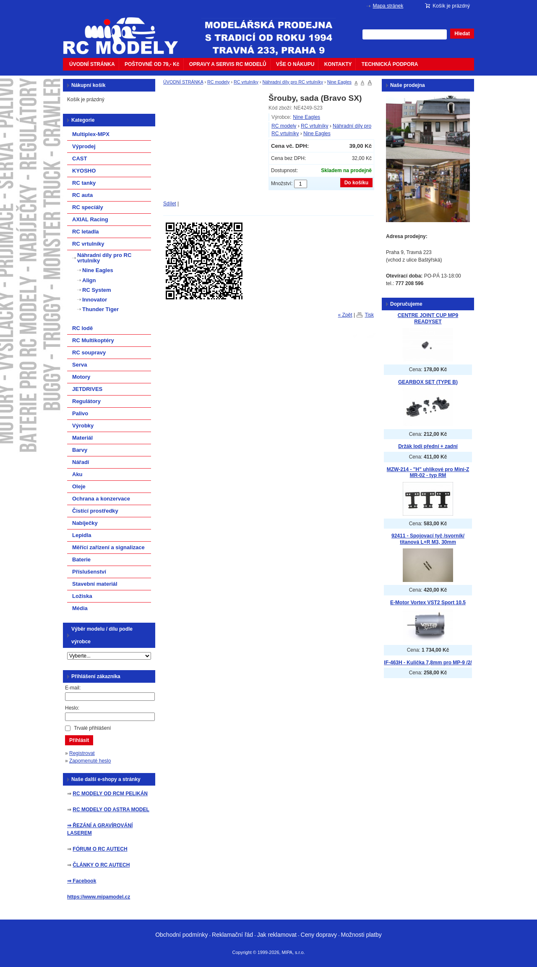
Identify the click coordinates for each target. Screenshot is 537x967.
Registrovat (82, 753)
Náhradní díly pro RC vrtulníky (292, 81)
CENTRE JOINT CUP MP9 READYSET (428, 318)
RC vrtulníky (246, 81)
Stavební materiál (94, 584)
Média (80, 608)
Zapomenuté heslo (90, 761)
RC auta (82, 195)
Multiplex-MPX (90, 134)
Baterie (81, 559)
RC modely (218, 81)
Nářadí (80, 462)
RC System (96, 290)
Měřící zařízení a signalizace (108, 547)
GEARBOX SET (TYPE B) (428, 382)
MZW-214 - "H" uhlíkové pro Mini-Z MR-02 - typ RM (428, 472)
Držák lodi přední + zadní (428, 446)
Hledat (462, 34)
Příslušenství (89, 572)
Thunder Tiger (100, 309)
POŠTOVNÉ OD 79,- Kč (152, 64)
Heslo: (72, 708)
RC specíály (87, 207)
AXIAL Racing (90, 219)
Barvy (79, 450)
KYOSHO (84, 171)
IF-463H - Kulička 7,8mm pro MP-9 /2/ (428, 663)
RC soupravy (89, 352)
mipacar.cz (126, 31)
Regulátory (86, 401)
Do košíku (356, 183)
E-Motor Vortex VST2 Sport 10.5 (428, 602)
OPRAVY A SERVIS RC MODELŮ (227, 64)
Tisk (369, 315)
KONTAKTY (338, 64)
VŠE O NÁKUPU (295, 64)
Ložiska (82, 596)
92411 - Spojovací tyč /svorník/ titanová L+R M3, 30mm (427, 539)
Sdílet (169, 204)
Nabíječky (85, 523)
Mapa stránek (388, 6)
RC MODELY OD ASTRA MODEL (111, 809)
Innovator (94, 299)
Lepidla (81, 535)
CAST (79, 158)
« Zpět (345, 315)
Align (89, 280)
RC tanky (84, 183)
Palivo (80, 413)
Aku (77, 474)
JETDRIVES (87, 389)
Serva (79, 365)
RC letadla (85, 231)
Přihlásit (79, 740)
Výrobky (83, 425)
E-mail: (73, 688)
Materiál (82, 438)
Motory (81, 377)
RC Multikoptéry (93, 340)
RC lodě (82, 328)
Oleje (79, 486)
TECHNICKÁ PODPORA (390, 64)
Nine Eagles (339, 81)
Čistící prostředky (95, 511)
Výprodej (84, 146)
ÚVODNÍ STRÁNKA (92, 64)
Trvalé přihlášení (92, 728)
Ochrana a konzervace (101, 498)
